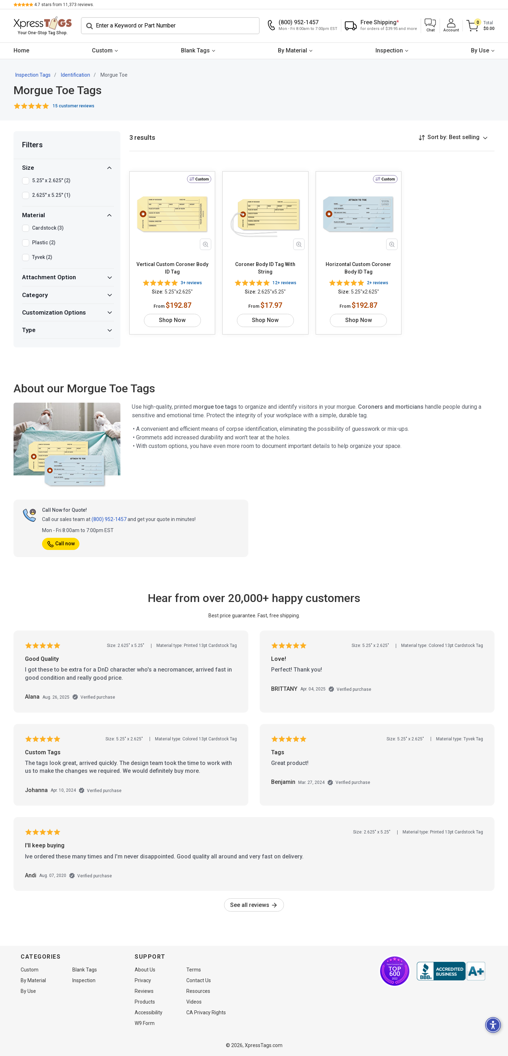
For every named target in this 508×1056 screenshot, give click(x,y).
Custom (102, 50)
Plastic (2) (44, 242)
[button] (430, 26)
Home (21, 50)
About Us (145, 970)
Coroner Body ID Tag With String (265, 268)
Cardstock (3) (48, 228)
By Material (292, 50)
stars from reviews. (64, 4)
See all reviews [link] (254, 905)
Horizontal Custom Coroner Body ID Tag (358, 268)
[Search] (170, 25)
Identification (75, 75)
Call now (61, 543)
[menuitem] (21, 51)
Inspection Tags (33, 75)
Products (145, 1002)
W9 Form (145, 1023)
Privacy (143, 980)
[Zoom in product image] (205, 244)
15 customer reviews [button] (73, 105)
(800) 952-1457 (109, 519)
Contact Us (198, 980)
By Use (480, 50)
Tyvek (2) (42, 257)
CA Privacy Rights (206, 1012)
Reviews (144, 991)
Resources (198, 991)
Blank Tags (195, 50)
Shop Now (172, 320)
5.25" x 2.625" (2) (51, 180)
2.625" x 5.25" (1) (51, 195)
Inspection (389, 50)
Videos (194, 1002)
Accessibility (148, 1012)
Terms (193, 970)
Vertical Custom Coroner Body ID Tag (172, 268)
